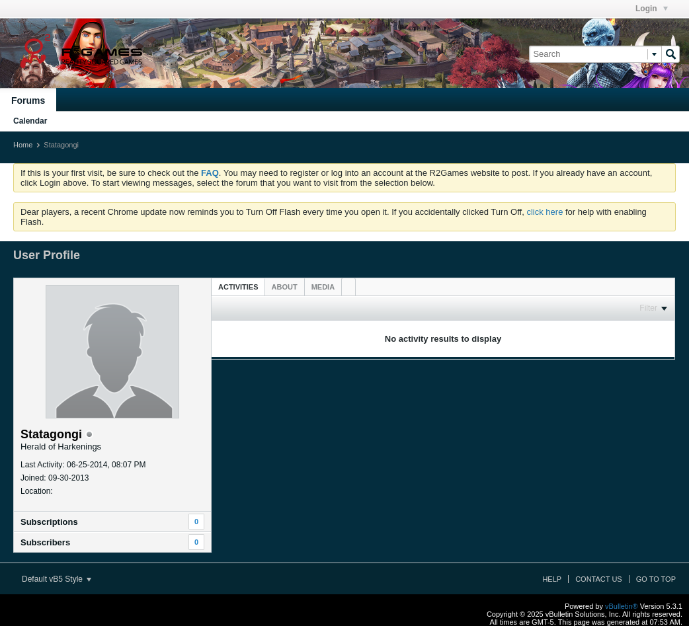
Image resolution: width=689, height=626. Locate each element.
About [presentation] (285, 287)
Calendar (30, 121)
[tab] (238, 286)
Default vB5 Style (56, 579)
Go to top (656, 579)
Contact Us (598, 579)
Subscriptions (49, 522)
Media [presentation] (323, 287)
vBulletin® (621, 606)
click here (544, 212)
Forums (28, 100)
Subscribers (45, 542)
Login (651, 8)
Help (551, 579)
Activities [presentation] (238, 287)
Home (22, 145)
